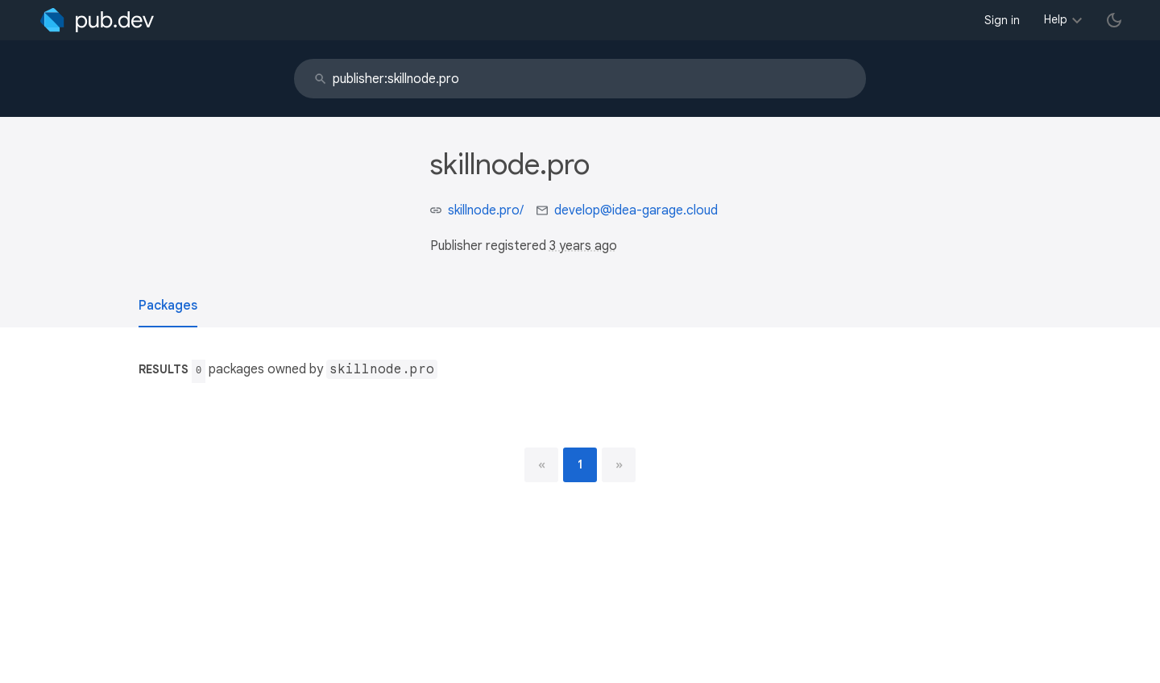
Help (1055, 19)
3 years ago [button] (583, 246)
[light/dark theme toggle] (1114, 20)
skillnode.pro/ (486, 210)
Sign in (1002, 20)
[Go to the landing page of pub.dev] (97, 20)
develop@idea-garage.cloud (636, 210)
